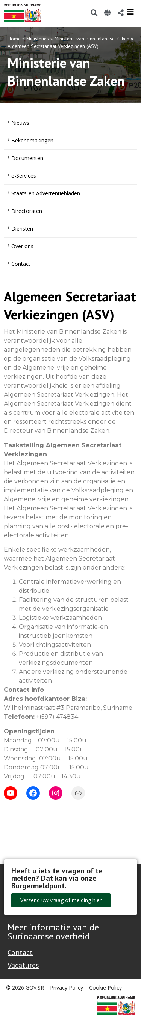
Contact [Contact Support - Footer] (20, 952)
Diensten (22, 228)
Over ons (22, 246)
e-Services (23, 175)
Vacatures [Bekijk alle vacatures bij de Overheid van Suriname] (23, 965)
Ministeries (37, 38)
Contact (20, 263)
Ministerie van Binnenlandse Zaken (92, 38)
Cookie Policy (105, 987)
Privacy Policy (66, 987)
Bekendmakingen (32, 140)
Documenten (27, 158)
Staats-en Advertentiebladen (45, 193)
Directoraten (26, 210)
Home (14, 38)
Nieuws (20, 122)
